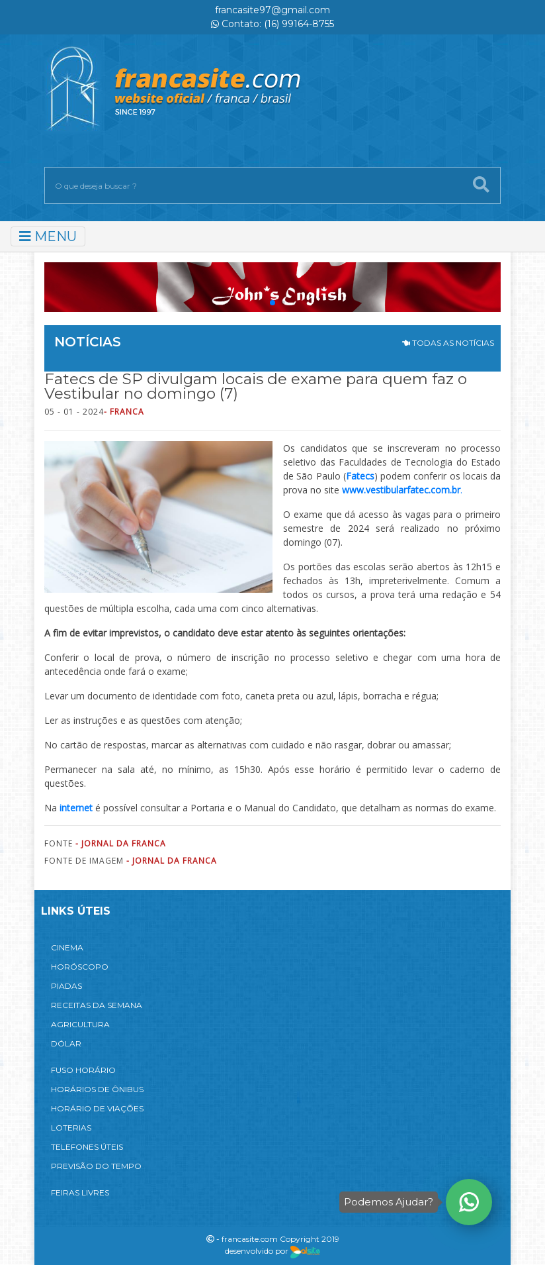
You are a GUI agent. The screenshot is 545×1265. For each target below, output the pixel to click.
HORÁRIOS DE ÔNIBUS (97, 1089)
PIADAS (66, 986)
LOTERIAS (71, 1128)
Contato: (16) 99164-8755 (272, 24)
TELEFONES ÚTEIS (87, 1147)
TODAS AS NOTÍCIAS (448, 343)
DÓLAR (66, 1043)
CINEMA (67, 947)
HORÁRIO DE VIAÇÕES (97, 1108)
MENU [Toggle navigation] (48, 236)
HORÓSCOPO (79, 967)
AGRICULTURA (80, 1024)
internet (76, 807)
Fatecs (360, 476)
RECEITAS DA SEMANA (96, 1005)
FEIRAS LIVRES (80, 1192)
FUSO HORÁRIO (83, 1070)
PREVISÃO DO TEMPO (96, 1166)
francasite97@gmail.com (272, 10)
